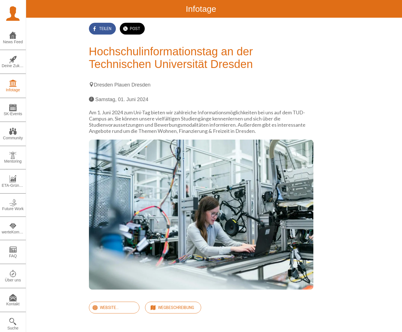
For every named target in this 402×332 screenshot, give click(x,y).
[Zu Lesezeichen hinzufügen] (306, 29)
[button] (12, 13)
